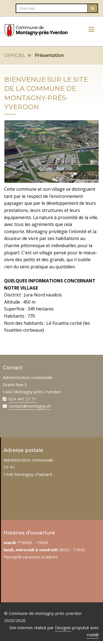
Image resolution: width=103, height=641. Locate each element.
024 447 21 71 (23, 399)
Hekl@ (93, 634)
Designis (63, 627)
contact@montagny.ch (30, 406)
